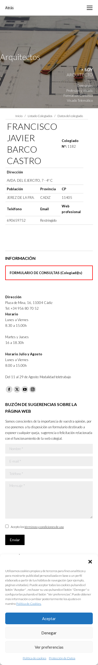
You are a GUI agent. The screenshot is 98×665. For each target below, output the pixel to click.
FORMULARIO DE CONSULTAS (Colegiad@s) (46, 273)
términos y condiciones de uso (44, 527)
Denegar (49, 632)
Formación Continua (78, 95)
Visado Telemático (80, 100)
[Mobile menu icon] (90, 8)
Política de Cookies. (28, 604)
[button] (90, 561)
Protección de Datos (62, 658)
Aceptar (49, 618)
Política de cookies (34, 658)
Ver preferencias (49, 647)
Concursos (85, 86)
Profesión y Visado (79, 91)
